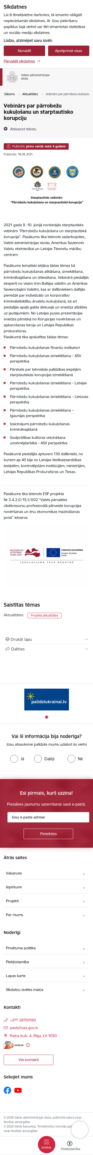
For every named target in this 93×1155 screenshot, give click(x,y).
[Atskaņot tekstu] (23, 129)
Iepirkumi (14, 887)
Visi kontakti (29, 1059)
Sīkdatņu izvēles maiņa (24, 989)
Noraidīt (24, 50)
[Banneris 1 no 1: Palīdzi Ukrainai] (46, 699)
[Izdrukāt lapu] (46, 639)
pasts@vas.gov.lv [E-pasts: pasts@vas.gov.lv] (24, 1027)
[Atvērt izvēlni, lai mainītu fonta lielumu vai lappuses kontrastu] (69, 1146)
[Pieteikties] (48, 834)
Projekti (12, 901)
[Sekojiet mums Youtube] (18, 1090)
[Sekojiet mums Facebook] (7, 1090)
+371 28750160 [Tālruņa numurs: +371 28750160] (23, 1020)
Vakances (14, 873)
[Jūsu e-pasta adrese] (48, 817)
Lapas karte (16, 975)
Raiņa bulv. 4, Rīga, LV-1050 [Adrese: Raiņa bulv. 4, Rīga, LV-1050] (33, 1035)
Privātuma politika (21, 948)
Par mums (14, 914)
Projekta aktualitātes (44, 615)
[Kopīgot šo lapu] (46, 649)
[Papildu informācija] (28, 1045)
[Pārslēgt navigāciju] (46, 1144)
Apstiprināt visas (68, 50)
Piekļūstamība (17, 961)
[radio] (17, 759)
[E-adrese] (14, 1045)
